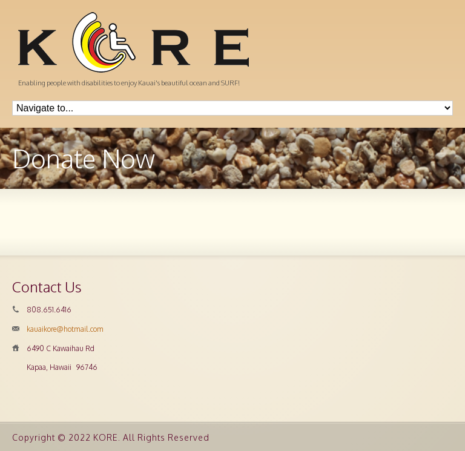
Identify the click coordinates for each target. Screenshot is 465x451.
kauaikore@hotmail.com (65, 329)
